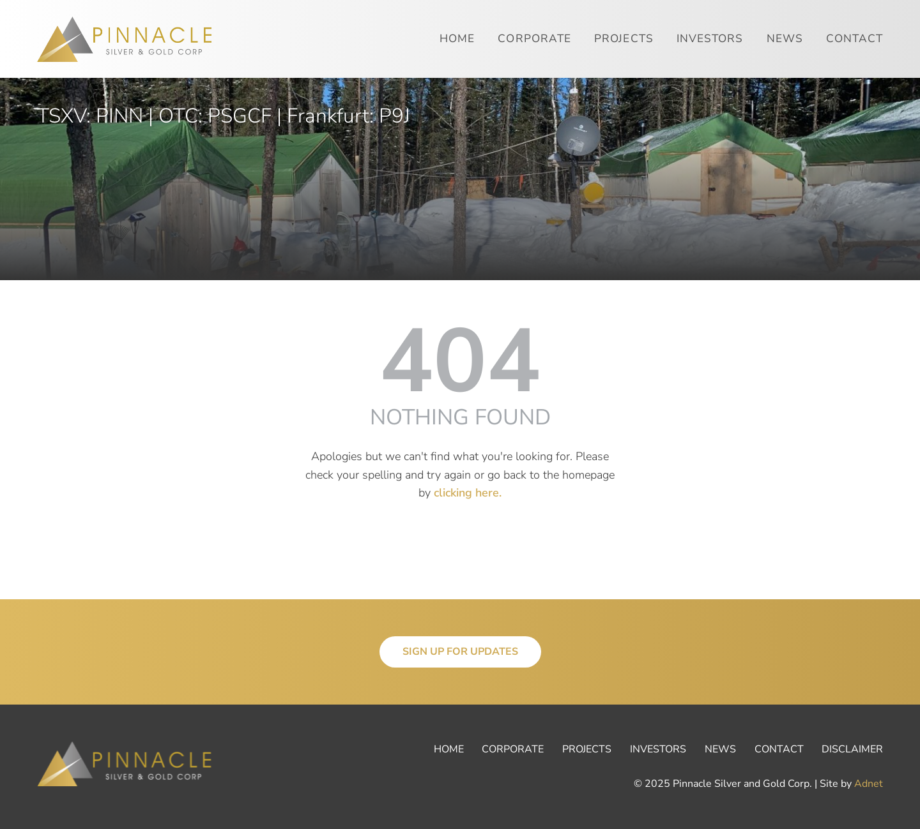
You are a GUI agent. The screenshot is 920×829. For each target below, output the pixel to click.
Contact (855, 39)
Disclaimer (852, 749)
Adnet (868, 784)
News (785, 39)
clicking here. (468, 492)
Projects (624, 39)
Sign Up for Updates (460, 652)
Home (457, 39)
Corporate (534, 39)
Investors (710, 39)
